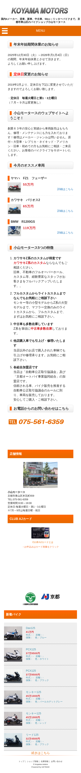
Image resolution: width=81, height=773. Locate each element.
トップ (21, 761)
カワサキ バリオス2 (25, 200)
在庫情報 (44, 761)
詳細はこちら (65, 189)
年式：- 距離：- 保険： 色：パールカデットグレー (40, 697)
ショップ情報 (32, 761)
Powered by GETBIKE (40, 767)
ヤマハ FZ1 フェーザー (29, 178)
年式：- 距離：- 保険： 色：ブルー (40, 633)
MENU (40, 30)
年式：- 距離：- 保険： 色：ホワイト (40, 654)
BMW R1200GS (23, 221)
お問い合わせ (56, 761)
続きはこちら (40, 753)
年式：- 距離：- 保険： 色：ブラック (40, 676)
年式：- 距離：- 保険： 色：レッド (40, 718)
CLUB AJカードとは (42, 542)
